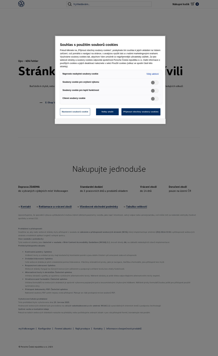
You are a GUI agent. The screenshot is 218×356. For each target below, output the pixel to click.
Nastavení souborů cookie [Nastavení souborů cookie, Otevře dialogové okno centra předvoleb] (75, 112)
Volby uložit (107, 112)
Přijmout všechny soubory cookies (141, 112)
